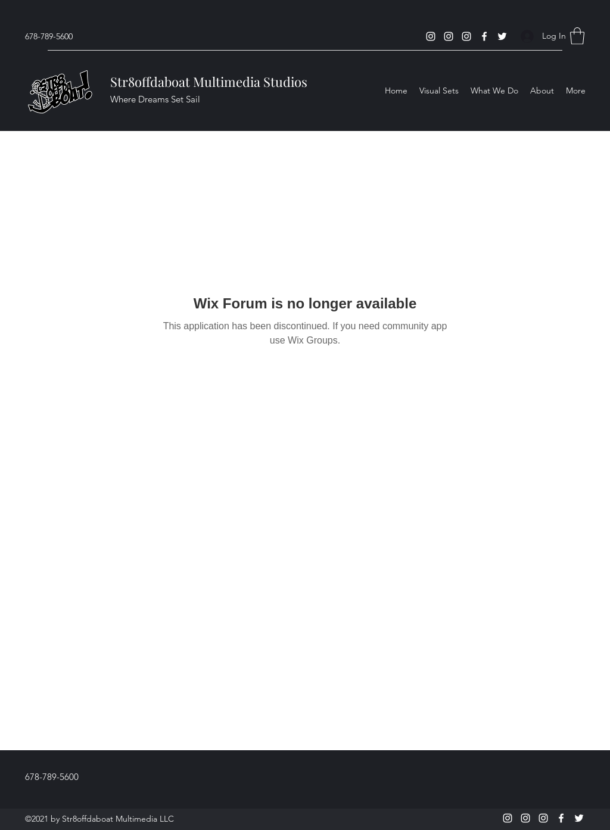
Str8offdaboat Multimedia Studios (208, 82)
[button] (577, 36)
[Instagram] (431, 36)
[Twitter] (502, 36)
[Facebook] (484, 36)
